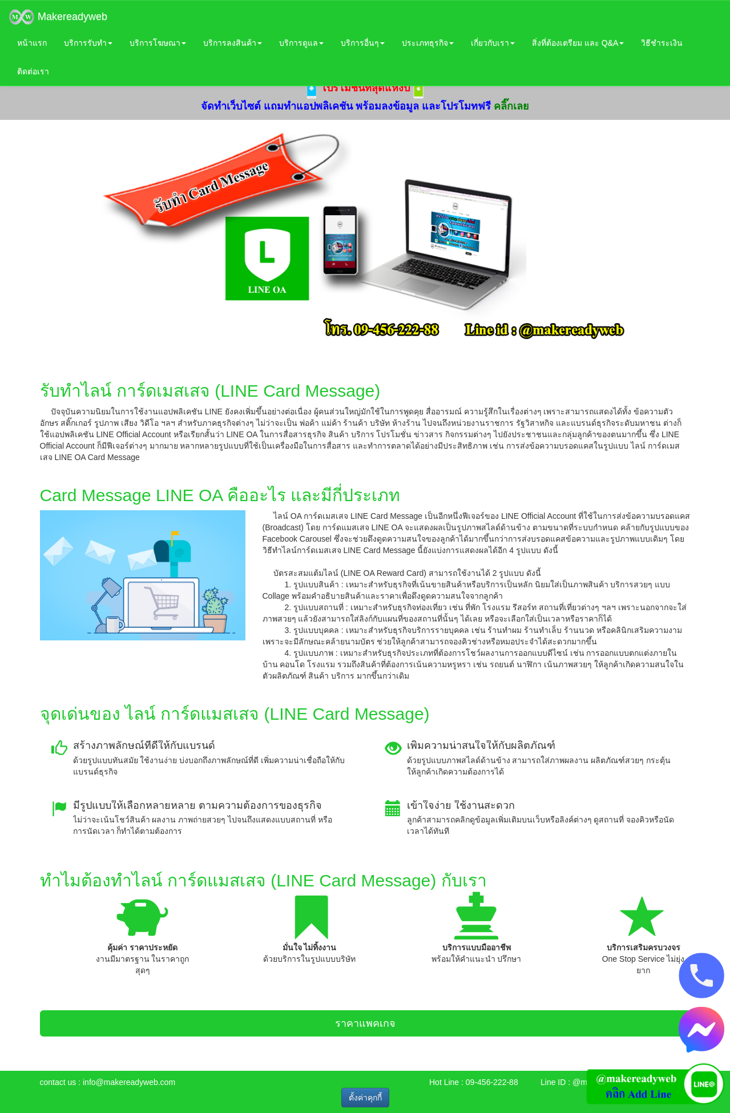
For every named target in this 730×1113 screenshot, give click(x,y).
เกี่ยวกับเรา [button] (493, 42)
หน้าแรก (32, 42)
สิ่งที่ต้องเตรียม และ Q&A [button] (578, 42)
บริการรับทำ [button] (88, 42)
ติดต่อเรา (33, 71)
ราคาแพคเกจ (365, 1023)
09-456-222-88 (492, 1082)
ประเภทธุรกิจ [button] (428, 42)
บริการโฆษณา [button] (158, 42)
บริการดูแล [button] (301, 42)
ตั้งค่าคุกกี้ (365, 1097)
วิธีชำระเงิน (662, 42)
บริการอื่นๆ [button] (363, 42)
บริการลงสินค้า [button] (232, 42)
